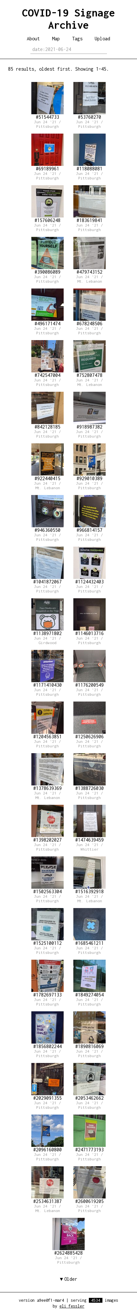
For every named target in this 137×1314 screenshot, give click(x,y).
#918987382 (89, 411)
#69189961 (47, 152)
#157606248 (47, 204)
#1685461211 (89, 927)
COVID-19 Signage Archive (68, 18)
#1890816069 (89, 1030)
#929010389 (89, 462)
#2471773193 (89, 1133)
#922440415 (47, 462)
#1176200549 (89, 669)
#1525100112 (47, 927)
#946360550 (47, 514)
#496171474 (47, 307)
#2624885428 (68, 1237)
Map (56, 38)
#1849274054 (89, 978)
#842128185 (47, 411)
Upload (102, 38)
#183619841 (89, 204)
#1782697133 (47, 978)
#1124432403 (89, 565)
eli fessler (71, 1306)
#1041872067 (47, 565)
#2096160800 (47, 1133)
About (33, 38)
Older (70, 1279)
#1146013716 (89, 617)
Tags (77, 38)
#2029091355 (47, 1082)
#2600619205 (89, 1185)
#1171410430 (47, 669)
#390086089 (47, 256)
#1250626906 (89, 720)
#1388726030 (89, 772)
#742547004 (47, 359)
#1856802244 (47, 1030)
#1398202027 (47, 824)
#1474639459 (89, 824)
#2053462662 (89, 1082)
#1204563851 (47, 720)
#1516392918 (89, 875)
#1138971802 (47, 617)
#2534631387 (47, 1185)
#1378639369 (47, 772)
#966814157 (89, 514)
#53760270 (89, 101)
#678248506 (89, 307)
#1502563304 (47, 875)
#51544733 (47, 101)
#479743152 (89, 256)
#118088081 (89, 152)
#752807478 (89, 359)
